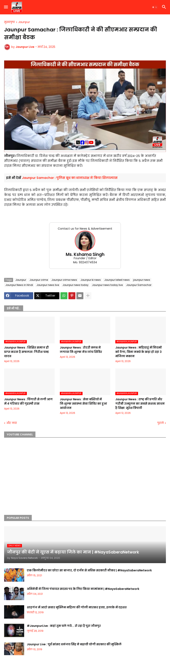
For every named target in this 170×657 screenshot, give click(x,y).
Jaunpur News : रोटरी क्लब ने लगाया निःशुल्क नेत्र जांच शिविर (81, 349)
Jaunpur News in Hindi (19, 285)
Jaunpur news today (75, 285)
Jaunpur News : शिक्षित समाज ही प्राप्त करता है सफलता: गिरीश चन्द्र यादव (26, 351)
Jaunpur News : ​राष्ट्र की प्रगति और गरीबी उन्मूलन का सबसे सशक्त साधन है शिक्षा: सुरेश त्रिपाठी (140, 403)
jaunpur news (141, 280)
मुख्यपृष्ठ (9, 22)
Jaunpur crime (38, 280)
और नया (11, 423)
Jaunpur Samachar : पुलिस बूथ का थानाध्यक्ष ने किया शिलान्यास (70, 178)
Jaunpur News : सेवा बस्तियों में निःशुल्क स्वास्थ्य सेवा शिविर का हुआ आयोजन (83, 403)
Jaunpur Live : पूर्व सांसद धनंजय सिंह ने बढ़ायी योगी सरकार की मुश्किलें (74, 644)
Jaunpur (24, 22)
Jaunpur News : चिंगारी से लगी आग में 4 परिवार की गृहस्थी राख (28, 401)
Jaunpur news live (47, 285)
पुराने (160, 423)
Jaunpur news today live (107, 285)
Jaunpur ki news (90, 280)
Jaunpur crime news (64, 280)
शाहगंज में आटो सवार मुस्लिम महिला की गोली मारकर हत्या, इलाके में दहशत (77, 607)
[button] (5, 7)
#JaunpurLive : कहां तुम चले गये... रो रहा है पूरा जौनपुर (64, 626)
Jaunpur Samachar (138, 285)
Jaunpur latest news (117, 280)
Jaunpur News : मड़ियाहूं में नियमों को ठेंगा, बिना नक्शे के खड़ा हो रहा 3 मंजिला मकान (138, 351)
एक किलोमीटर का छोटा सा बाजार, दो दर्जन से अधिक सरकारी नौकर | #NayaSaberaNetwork (89, 570)
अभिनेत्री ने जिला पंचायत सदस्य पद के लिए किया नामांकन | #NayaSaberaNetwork (83, 589)
